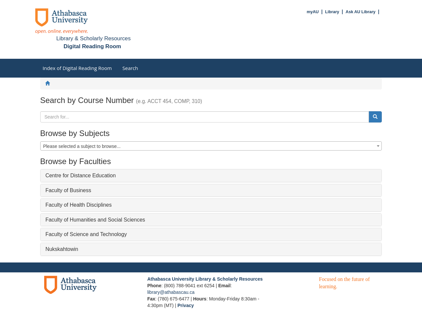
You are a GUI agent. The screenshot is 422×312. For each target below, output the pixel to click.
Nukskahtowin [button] (61, 249)
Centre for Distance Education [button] (80, 175)
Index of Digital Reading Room (77, 68)
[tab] (211, 175)
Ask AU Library (361, 12)
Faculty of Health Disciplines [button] (78, 205)
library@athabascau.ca (171, 292)
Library (332, 12)
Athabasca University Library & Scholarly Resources (205, 279)
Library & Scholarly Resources (93, 38)
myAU (312, 12)
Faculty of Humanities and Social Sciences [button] (95, 220)
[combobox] (211, 146)
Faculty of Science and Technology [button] (86, 234)
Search (130, 68)
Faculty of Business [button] (68, 190)
